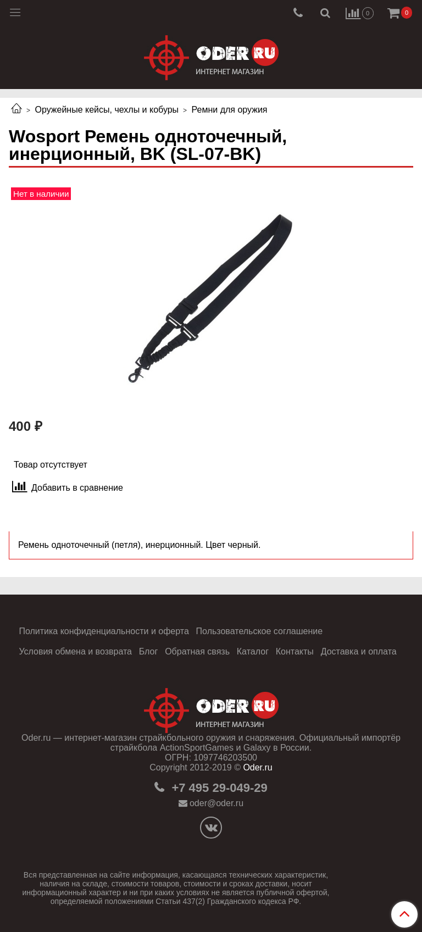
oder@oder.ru (216, 803)
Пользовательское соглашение (259, 631)
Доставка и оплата (359, 651)
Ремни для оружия (230, 109)
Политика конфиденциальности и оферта (103, 631)
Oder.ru (257, 767)
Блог (148, 651)
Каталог (253, 651)
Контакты (295, 651)
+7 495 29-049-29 (217, 788)
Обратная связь (197, 651)
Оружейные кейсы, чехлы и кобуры (107, 109)
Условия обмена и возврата (75, 651)
